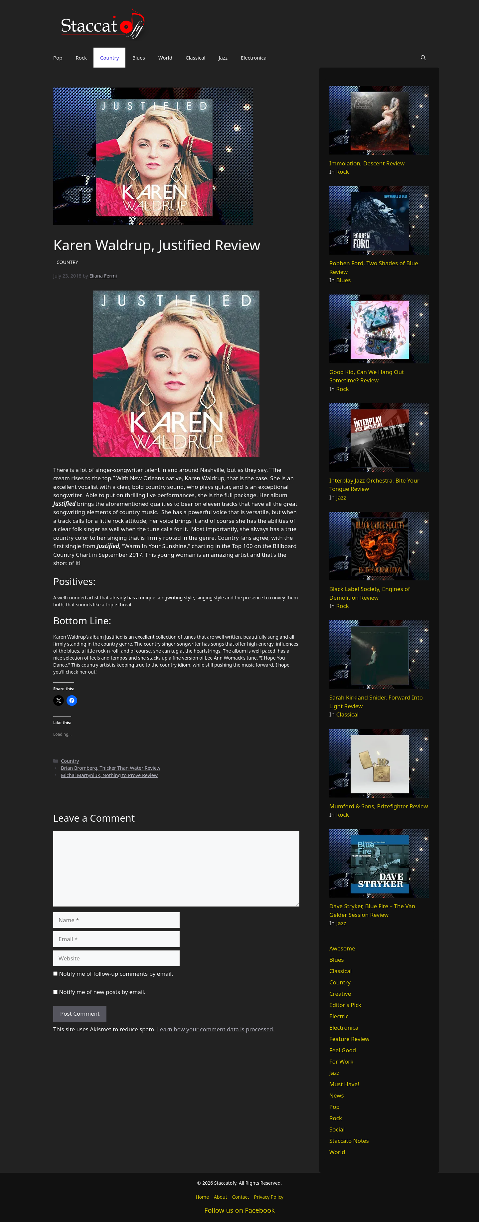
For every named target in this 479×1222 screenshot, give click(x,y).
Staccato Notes (349, 1140)
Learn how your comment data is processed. (215, 1029)
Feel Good (342, 1050)
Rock (81, 57)
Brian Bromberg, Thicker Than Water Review (110, 768)
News (336, 1095)
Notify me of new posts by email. (102, 992)
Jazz (223, 57)
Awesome (342, 948)
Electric (338, 1016)
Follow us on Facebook (239, 1210)
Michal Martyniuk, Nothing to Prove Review (109, 775)
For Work (341, 1061)
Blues (138, 57)
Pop (57, 57)
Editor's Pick (345, 1005)
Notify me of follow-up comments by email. (116, 973)
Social (337, 1129)
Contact (240, 1197)
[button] (423, 58)
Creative (340, 993)
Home (202, 1197)
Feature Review (349, 1039)
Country (109, 57)
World (165, 57)
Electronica (253, 57)
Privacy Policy (268, 1197)
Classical (196, 57)
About (220, 1197)
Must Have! (344, 1084)
